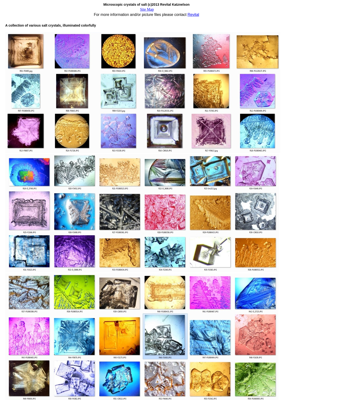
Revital (193, 15)
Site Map (147, 9)
